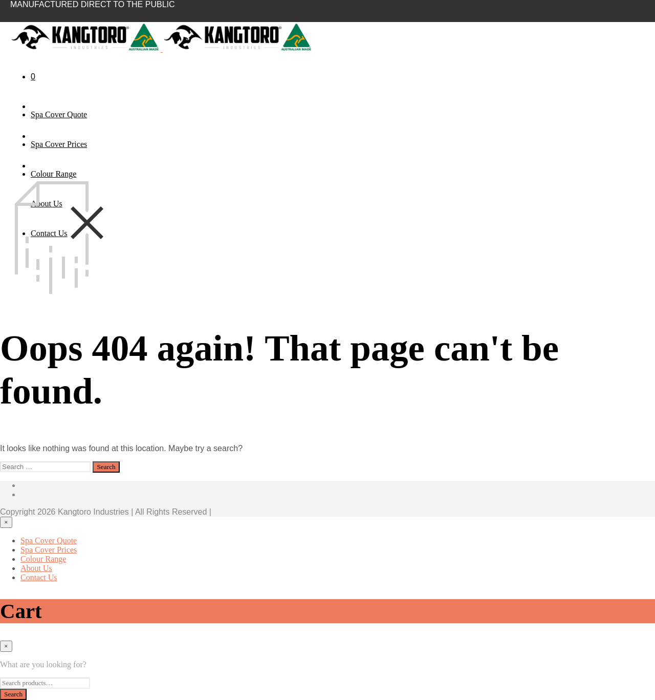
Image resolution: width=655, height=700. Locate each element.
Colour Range (53, 173)
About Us (36, 568)
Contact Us (38, 577)
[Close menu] (6, 522)
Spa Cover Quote (59, 114)
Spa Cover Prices (59, 144)
